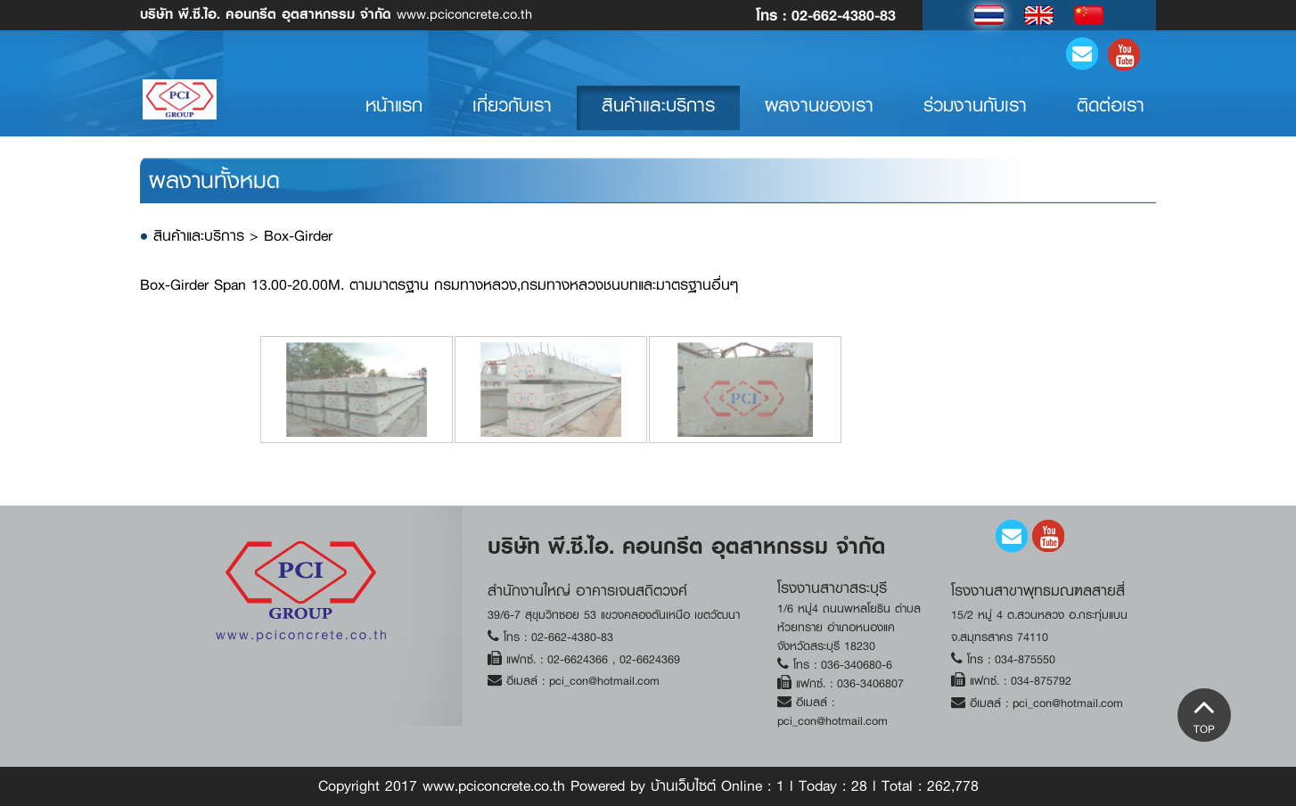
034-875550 (1025, 659)
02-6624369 (647, 659)
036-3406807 (870, 683)
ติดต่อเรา (1110, 115)
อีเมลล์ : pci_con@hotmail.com (583, 680)
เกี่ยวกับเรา (512, 115)
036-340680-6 (856, 664)
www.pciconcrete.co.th (336, 13)
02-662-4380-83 (844, 15)
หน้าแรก (406, 114)
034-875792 (1041, 680)
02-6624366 (579, 659)
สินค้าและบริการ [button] (658, 115)
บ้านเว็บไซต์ (683, 786)
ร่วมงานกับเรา (975, 115)
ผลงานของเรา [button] (819, 115)
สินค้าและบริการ (201, 236)
